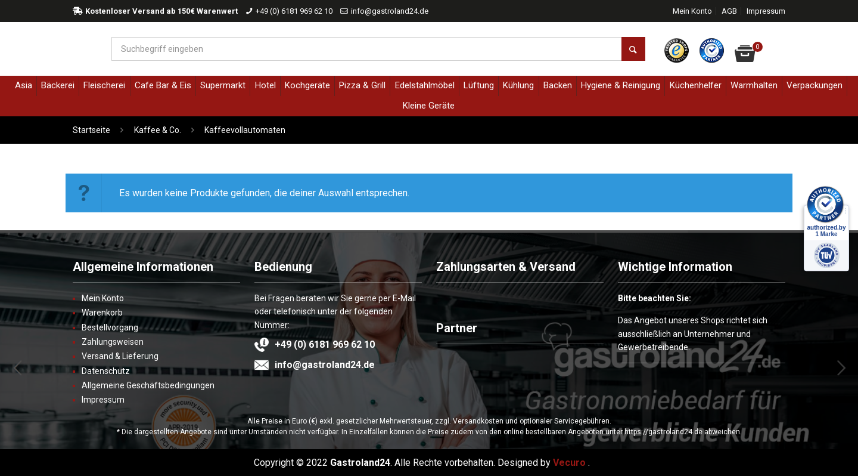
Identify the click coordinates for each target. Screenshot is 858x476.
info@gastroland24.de (389, 11)
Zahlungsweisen (113, 342)
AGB (729, 11)
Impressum (766, 11)
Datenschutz (106, 371)
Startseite (91, 130)
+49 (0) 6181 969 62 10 (294, 11)
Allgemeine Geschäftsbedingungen (148, 385)
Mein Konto (692, 11)
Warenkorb (102, 312)
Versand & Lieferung (120, 356)
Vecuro (569, 462)
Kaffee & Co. (157, 130)
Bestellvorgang (110, 327)
